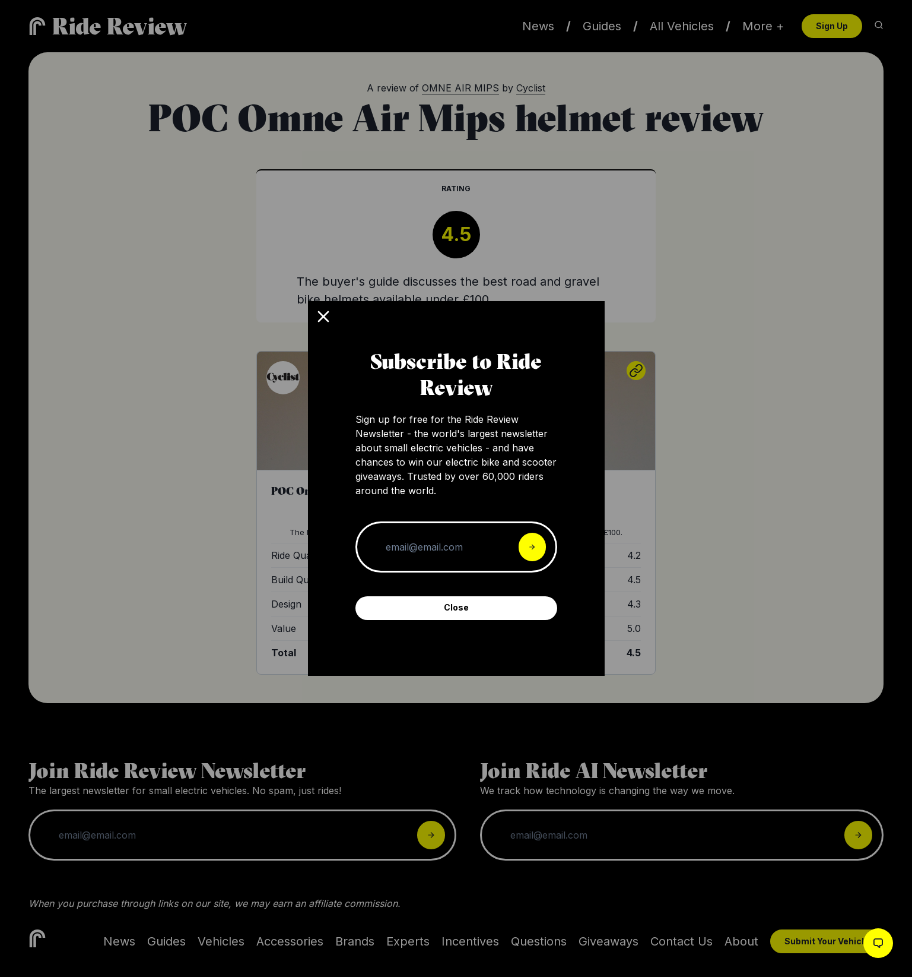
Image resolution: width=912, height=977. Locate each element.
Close (456, 607)
